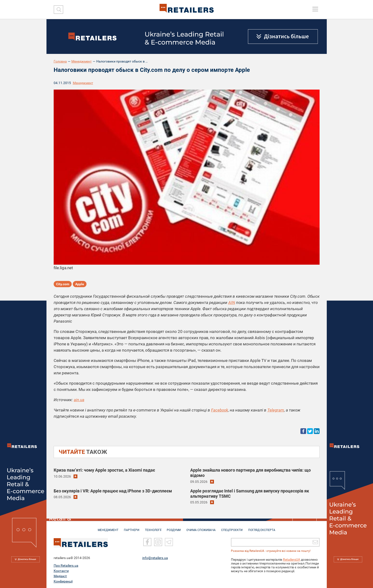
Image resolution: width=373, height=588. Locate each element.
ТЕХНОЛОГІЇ (153, 527)
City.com (62, 284)
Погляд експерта (261, 527)
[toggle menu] (315, 9)
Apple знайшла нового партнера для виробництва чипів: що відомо (250, 473)
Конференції (63, 580)
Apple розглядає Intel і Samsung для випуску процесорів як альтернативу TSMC (249, 493)
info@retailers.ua (155, 557)
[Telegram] (169, 541)
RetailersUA (291, 559)
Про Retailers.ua (66, 565)
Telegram (275, 410)
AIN (231, 302)
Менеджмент (81, 61)
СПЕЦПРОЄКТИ (232, 527)
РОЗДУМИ (174, 527)
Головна (60, 61)
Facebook (219, 410)
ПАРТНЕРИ (131, 527)
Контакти (61, 570)
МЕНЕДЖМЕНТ (108, 527)
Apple (79, 284)
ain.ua (79, 399)
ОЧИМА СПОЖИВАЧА (201, 527)
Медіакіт (60, 575)
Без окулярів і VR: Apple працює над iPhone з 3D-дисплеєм (113, 490)
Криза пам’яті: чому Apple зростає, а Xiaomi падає (104, 470)
